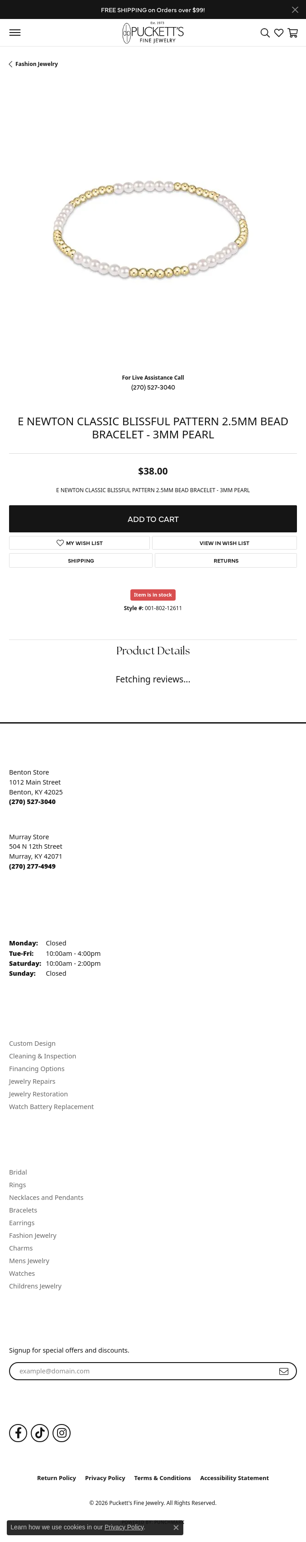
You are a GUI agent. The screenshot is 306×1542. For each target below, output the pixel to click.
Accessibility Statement (234, 1478)
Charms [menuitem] (21, 1248)
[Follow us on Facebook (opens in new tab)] (18, 1433)
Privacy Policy (105, 1478)
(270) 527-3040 (153, 386)
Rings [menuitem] (17, 1184)
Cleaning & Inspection (42, 1056)
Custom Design (32, 1043)
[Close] (295, 9)
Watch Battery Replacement (51, 1106)
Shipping (81, 560)
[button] (265, 33)
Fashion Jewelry (36, 64)
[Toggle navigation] (15, 32)
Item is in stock (153, 594)
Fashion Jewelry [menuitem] (33, 1235)
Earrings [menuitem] (21, 1222)
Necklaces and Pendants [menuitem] (46, 1197)
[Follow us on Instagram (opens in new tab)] (62, 1433)
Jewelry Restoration (38, 1094)
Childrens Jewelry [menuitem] (35, 1286)
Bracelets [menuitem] (23, 1210)
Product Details (153, 651)
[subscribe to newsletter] (284, 1371)
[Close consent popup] (176, 1527)
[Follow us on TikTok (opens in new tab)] (40, 1433)
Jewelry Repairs (32, 1081)
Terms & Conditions (162, 1478)
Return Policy (56, 1478)
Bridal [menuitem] (18, 1172)
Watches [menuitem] (22, 1273)
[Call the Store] (32, 801)
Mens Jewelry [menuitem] (29, 1260)
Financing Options (37, 1068)
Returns (226, 560)
